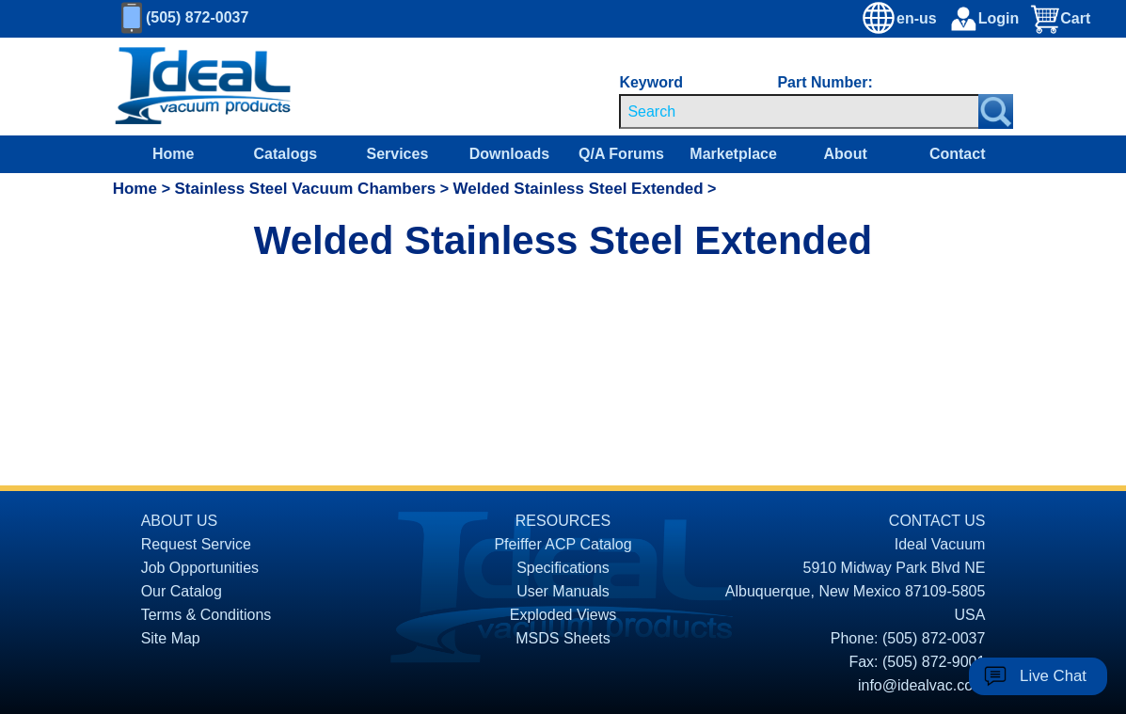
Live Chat (1053, 676)
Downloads (509, 154)
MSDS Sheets (562, 638)
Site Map (170, 638)
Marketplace (733, 154)
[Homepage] (203, 86)
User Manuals (563, 591)
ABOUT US (179, 521)
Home (173, 154)
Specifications (563, 568)
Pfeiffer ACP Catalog (562, 544)
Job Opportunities (200, 568)
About (845, 154)
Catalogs (286, 154)
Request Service (196, 544)
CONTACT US (937, 521)
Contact (957, 154)
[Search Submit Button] (995, 111)
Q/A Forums (621, 154)
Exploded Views (563, 615)
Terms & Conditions (206, 615)
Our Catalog (181, 591)
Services (397, 154)
